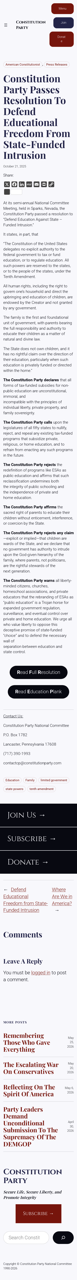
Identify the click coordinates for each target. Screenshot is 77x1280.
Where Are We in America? (62, 896)
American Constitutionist (23, 64)
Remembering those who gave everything (26, 1042)
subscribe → (32, 839)
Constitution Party (32, 1176)
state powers (14, 789)
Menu (62, 8)
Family (29, 780)
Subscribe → (38, 1213)
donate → (28, 862)
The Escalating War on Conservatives (30, 1068)
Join (63, 22)
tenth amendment (42, 789)
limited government (54, 780)
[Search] (63, 1237)
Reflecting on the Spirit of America (29, 1090)
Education (12, 780)
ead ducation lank (38, 691)
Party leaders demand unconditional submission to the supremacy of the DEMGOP (30, 1126)
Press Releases (56, 64)
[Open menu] (5, 25)
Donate (61, 39)
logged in (40, 973)
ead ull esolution (38, 672)
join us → (26, 815)
